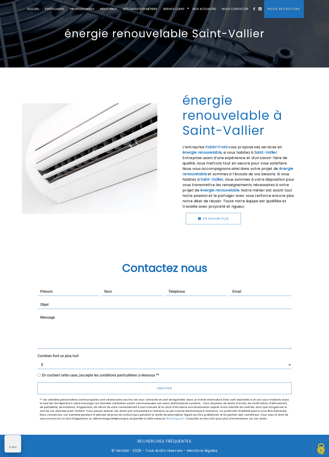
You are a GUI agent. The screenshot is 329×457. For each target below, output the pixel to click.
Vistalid (122, 450)
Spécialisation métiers (140, 9)
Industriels (108, 9)
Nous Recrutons (284, 9)
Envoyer (164, 388)
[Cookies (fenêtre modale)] (321, 449)
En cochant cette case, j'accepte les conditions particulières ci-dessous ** (100, 375)
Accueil (33, 9)
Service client (174, 9)
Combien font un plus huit (58, 356)
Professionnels (82, 9)
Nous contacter (235, 9)
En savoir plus (213, 218)
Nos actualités (204, 9)
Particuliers (54, 9)
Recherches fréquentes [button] (164, 441)
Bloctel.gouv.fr (176, 418)
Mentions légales (202, 450)
